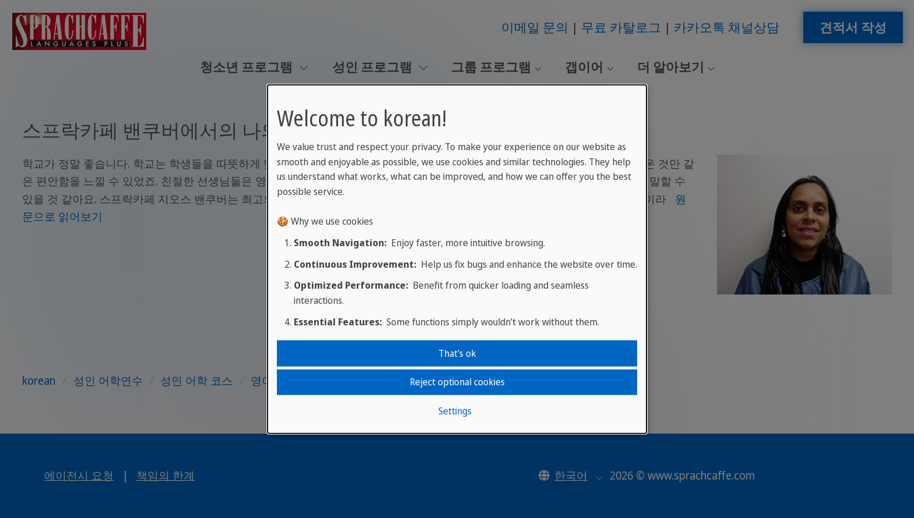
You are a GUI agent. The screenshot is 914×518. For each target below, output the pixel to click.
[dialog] (457, 259)
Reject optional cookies (457, 381)
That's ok (457, 353)
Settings (455, 410)
